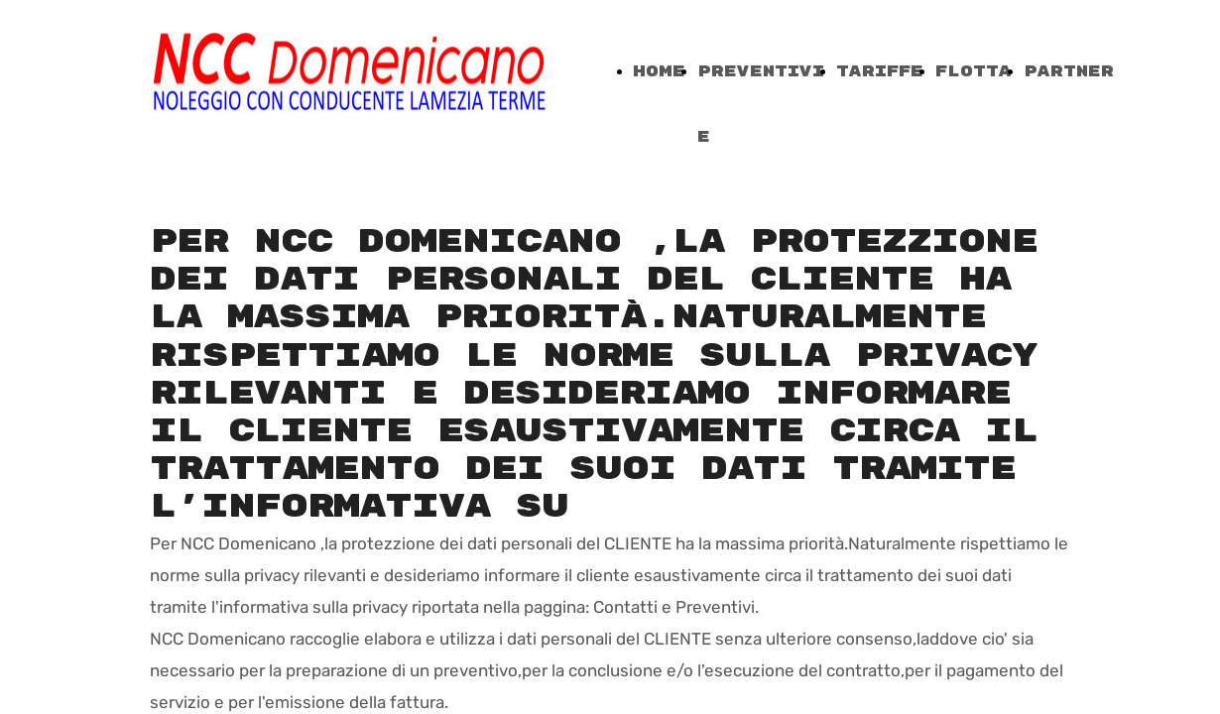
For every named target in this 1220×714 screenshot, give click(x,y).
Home (659, 71)
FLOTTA (973, 71)
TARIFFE (879, 71)
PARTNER (1069, 71)
